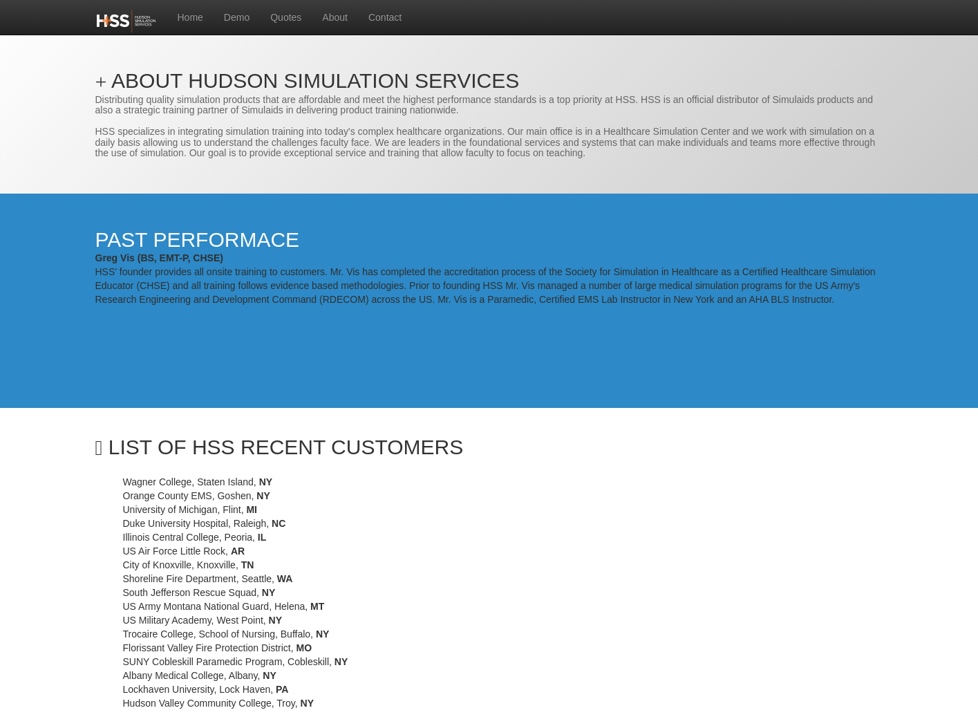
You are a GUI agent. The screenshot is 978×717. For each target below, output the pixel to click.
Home (190, 17)
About (335, 17)
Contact (385, 17)
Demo (237, 17)
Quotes (285, 17)
